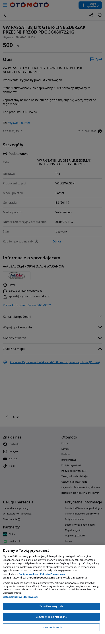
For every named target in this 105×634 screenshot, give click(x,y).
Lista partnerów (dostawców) (20, 596)
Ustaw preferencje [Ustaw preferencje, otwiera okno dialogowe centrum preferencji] (51, 627)
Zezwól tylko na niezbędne (51, 616)
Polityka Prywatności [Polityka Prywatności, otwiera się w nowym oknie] (52, 574)
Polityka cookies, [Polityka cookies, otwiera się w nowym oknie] (29, 574)
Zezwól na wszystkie (51, 606)
